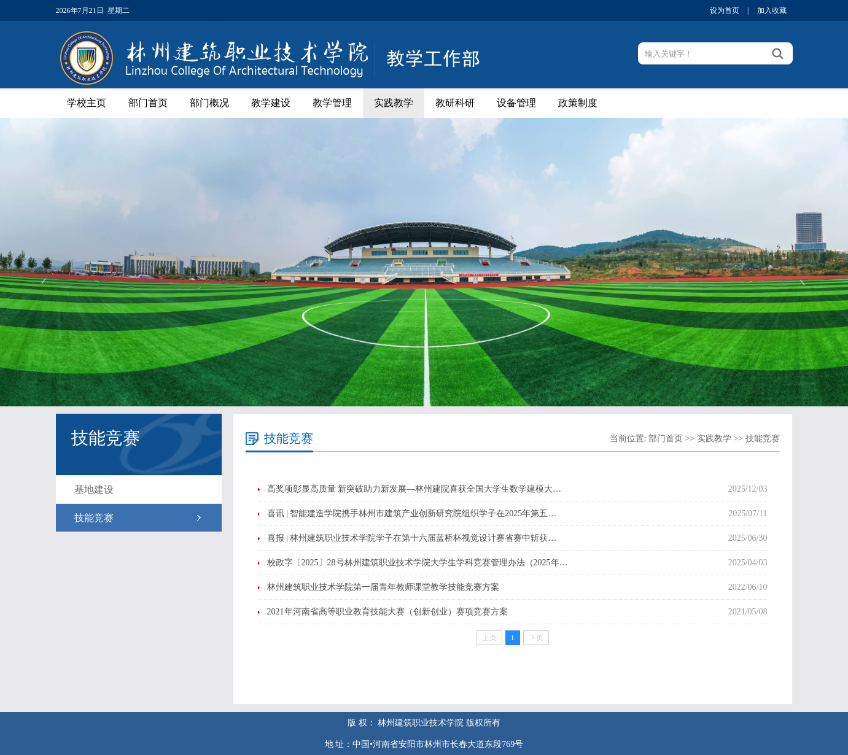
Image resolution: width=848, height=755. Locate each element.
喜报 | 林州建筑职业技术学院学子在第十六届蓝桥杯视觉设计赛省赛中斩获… (412, 538)
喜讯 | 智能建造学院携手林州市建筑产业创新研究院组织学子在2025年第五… (412, 513)
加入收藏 (772, 10)
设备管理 (516, 103)
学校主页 (86, 103)
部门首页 (148, 103)
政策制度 (577, 103)
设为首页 (724, 10)
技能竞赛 (94, 518)
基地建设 (94, 489)
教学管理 (332, 103)
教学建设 (270, 103)
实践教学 (393, 103)
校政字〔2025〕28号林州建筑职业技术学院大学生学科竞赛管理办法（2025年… (417, 562)
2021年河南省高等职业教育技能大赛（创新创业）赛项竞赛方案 (387, 611)
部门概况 (209, 103)
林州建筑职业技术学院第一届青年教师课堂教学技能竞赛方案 (383, 587)
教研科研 (455, 103)
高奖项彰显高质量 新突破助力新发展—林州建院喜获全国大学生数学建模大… (414, 489)
